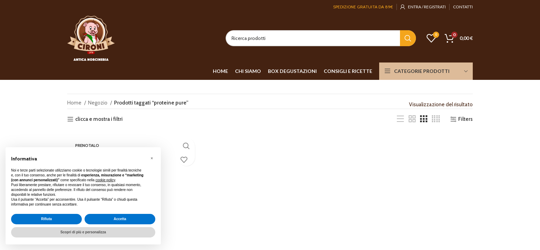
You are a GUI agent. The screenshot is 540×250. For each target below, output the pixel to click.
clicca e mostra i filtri (99, 119)
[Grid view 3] (423, 119)
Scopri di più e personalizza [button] (83, 232)
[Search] (321, 38)
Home (74, 103)
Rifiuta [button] (46, 219)
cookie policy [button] (105, 180)
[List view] (400, 119)
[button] (151, 158)
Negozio (98, 103)
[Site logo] (91, 38)
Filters (465, 119)
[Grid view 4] (436, 119)
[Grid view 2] (412, 119)
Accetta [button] (120, 219)
